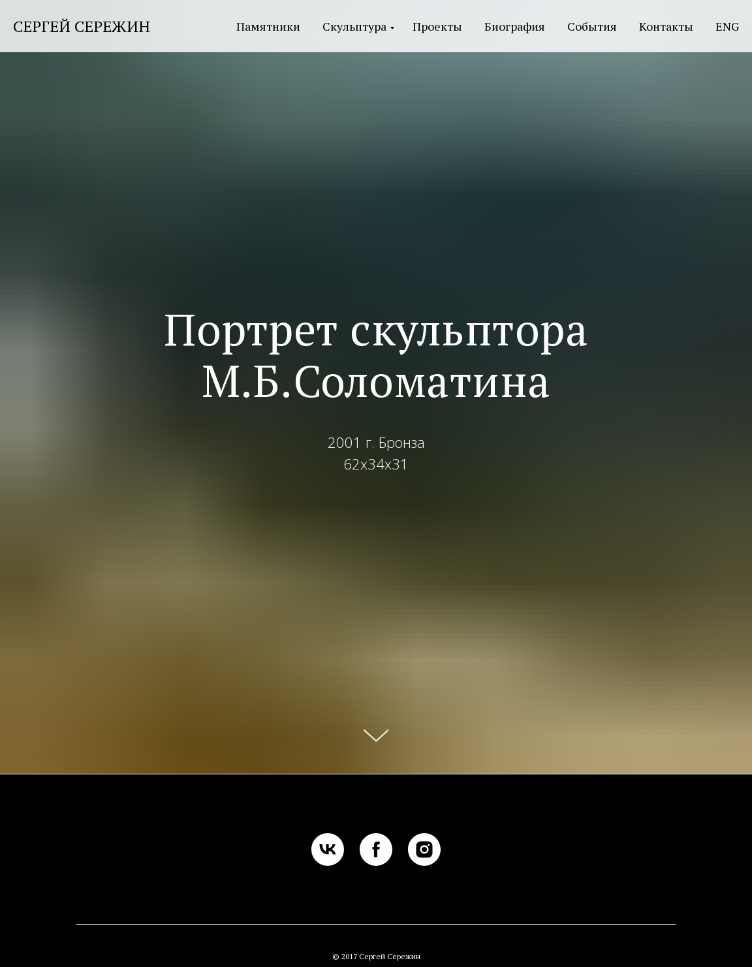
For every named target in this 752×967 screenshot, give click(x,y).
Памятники (268, 26)
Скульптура (354, 26)
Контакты (666, 26)
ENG (727, 26)
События (592, 26)
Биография (514, 26)
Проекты (437, 26)
